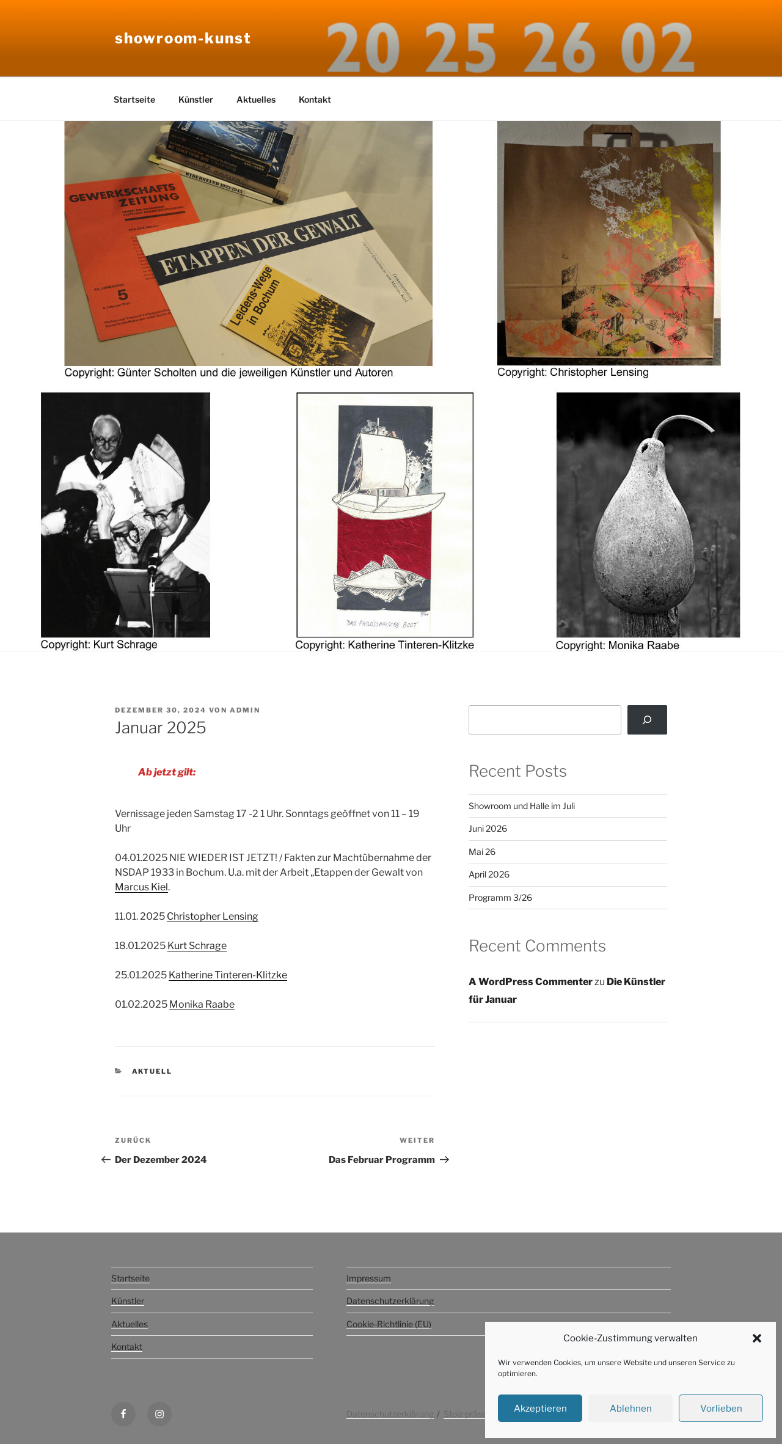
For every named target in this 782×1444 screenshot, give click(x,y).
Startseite (134, 99)
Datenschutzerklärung (390, 1301)
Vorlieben (721, 1408)
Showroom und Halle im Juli (522, 806)
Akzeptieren (540, 1408)
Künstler (195, 99)
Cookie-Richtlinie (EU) (388, 1324)
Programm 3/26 (500, 897)
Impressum (368, 1278)
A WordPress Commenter (531, 982)
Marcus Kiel (141, 887)
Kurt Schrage (197, 945)
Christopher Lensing (212, 916)
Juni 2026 (488, 828)
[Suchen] (647, 720)
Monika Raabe (202, 1004)
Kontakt (315, 99)
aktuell (152, 1071)
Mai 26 (482, 851)
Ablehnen (631, 1408)
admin (245, 710)
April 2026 (489, 874)
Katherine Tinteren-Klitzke (228, 975)
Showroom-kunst (183, 38)
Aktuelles (256, 99)
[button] (757, 1338)
